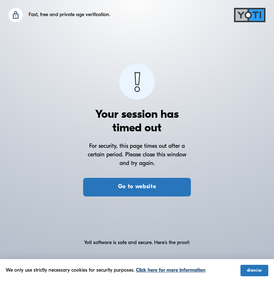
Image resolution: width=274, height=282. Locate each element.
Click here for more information (171, 270)
